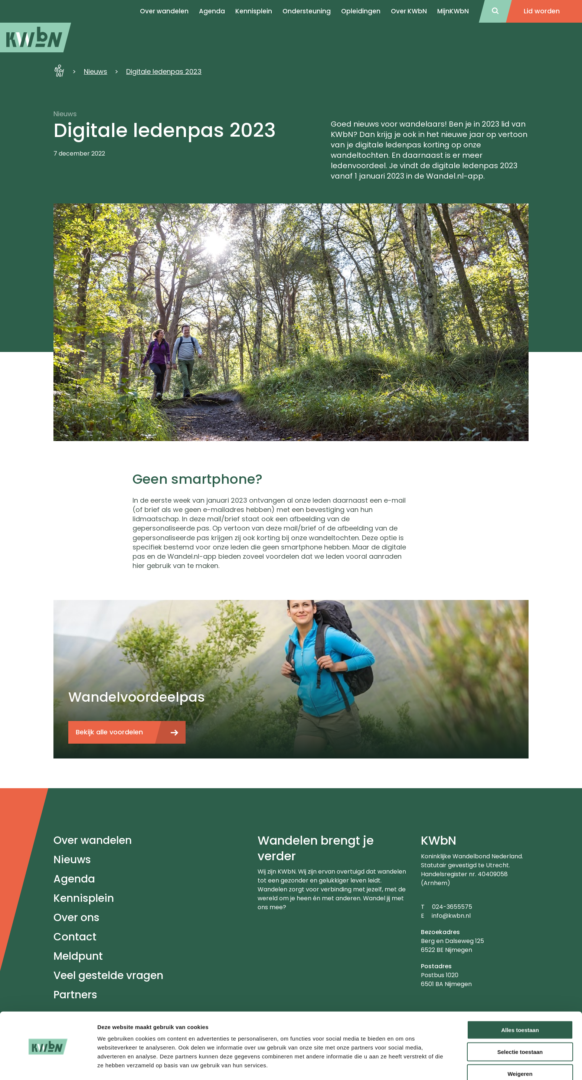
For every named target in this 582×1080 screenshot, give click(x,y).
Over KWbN (409, 11)
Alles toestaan (520, 1006)
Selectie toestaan (520, 1028)
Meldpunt (78, 956)
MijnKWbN (453, 11)
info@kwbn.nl (451, 915)
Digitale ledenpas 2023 (164, 71)
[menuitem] (35, 37)
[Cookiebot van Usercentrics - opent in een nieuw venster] (48, 1065)
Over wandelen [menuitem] (164, 11)
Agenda (74, 879)
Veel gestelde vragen (108, 975)
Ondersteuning (306, 11)
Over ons (76, 917)
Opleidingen (360, 11)
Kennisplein (253, 11)
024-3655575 (452, 907)
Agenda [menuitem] (212, 11)
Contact (75, 937)
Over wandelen (92, 840)
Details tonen (401, 1065)
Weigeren (519, 1050)
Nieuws (95, 71)
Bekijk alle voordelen (109, 732)
